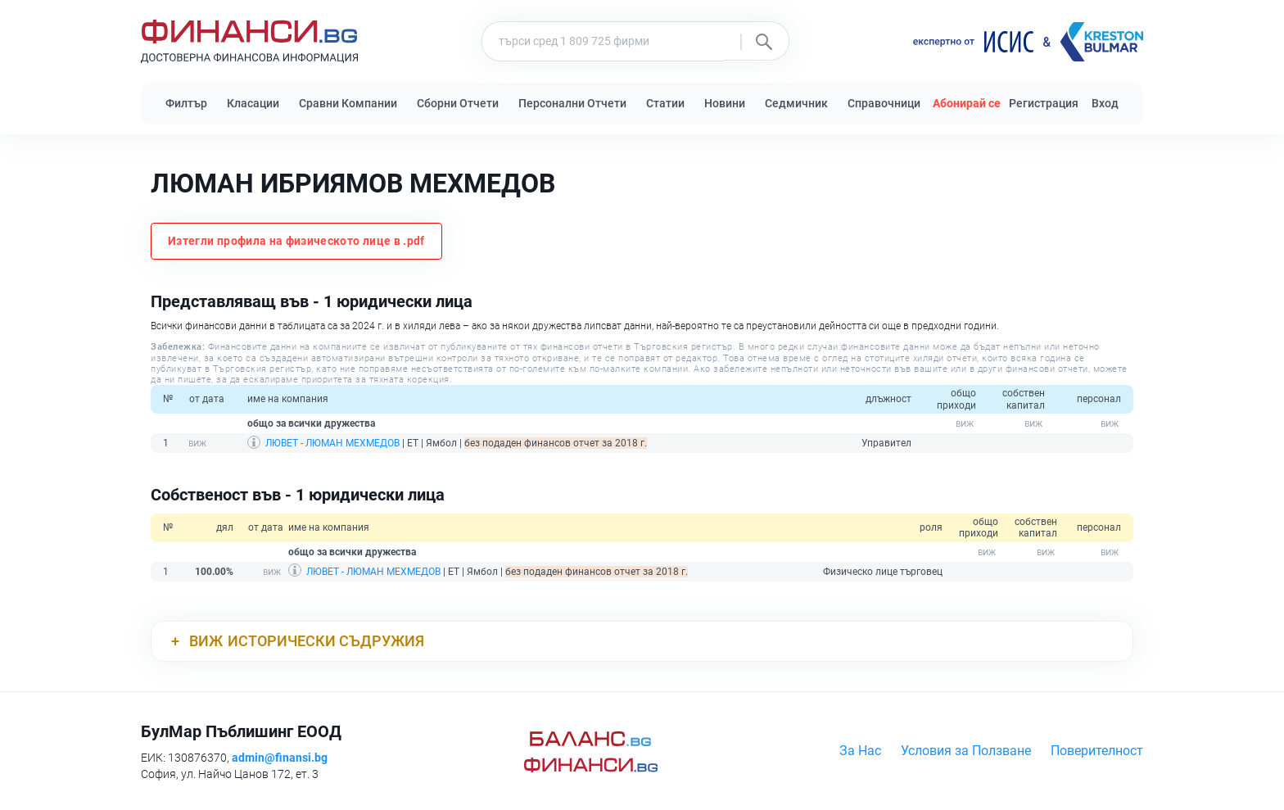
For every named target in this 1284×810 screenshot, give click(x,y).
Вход (1105, 103)
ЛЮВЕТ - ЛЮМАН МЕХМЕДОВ (332, 443)
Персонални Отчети (572, 103)
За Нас (860, 750)
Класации (253, 103)
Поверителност (1097, 750)
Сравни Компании (348, 103)
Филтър (186, 103)
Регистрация (1043, 103)
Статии (665, 103)
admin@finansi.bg (280, 757)
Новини (724, 103)
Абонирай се (967, 103)
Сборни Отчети (458, 103)
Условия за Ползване (966, 750)
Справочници (884, 103)
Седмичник (796, 103)
